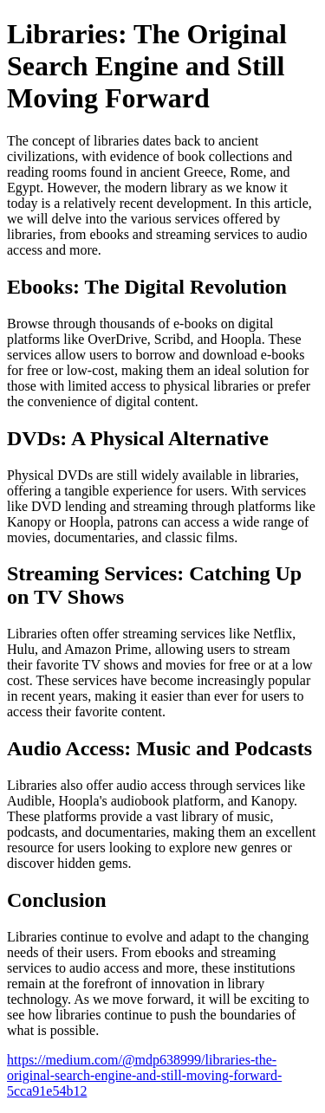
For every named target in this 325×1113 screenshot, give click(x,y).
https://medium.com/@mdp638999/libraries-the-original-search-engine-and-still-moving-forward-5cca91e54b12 (144, 1075)
